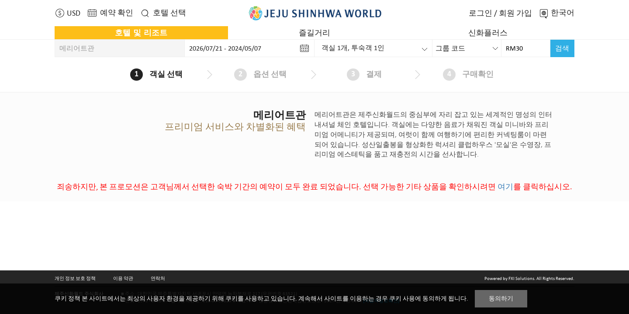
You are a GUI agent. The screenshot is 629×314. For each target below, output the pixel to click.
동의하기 (501, 298)
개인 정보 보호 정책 (75, 278)
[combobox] (466, 48)
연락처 (158, 278)
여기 (505, 186)
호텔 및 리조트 (141, 33)
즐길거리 (314, 33)
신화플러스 (488, 33)
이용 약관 (123, 278)
